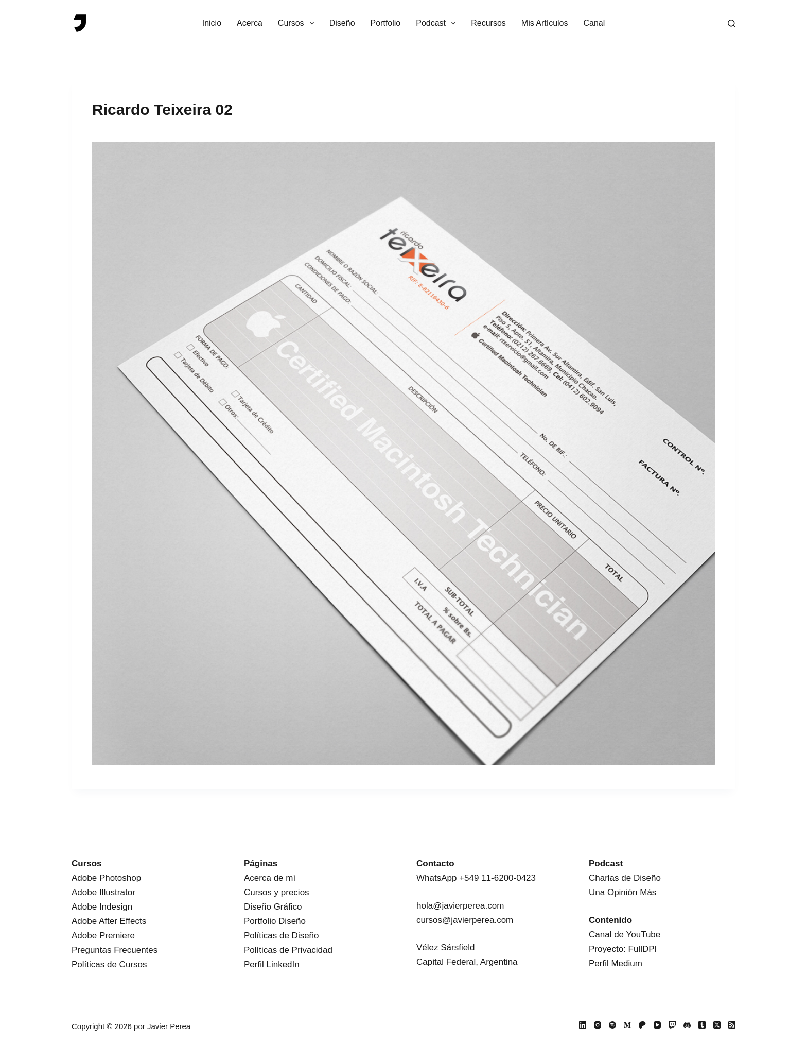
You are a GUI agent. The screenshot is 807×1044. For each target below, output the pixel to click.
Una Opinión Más (622, 892)
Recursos (488, 23)
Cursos (298, 23)
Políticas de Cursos (109, 964)
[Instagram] (597, 1025)
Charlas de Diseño (625, 878)
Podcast (438, 23)
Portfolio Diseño (275, 921)
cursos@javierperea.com (464, 920)
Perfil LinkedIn (272, 964)
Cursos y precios (276, 892)
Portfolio (386, 23)
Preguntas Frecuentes (114, 950)
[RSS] (731, 1025)
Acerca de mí (269, 878)
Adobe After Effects (109, 921)
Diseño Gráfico (273, 907)
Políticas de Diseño (281, 935)
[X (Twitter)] (717, 1025)
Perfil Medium (615, 963)
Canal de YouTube (624, 934)
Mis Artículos (544, 23)
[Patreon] (642, 1025)
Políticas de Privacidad (288, 950)
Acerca (249, 23)
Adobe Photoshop (106, 878)
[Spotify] (612, 1025)
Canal (594, 23)
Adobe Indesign (102, 907)
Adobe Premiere (103, 935)
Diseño (342, 23)
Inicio (211, 23)
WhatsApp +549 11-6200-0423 (476, 878)
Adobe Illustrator (103, 892)
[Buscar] (731, 23)
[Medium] (627, 1025)
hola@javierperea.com (460, 906)
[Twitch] (672, 1025)
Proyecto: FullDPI (623, 949)
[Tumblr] (702, 1025)
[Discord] (687, 1025)
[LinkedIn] (582, 1025)
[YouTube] (657, 1025)
